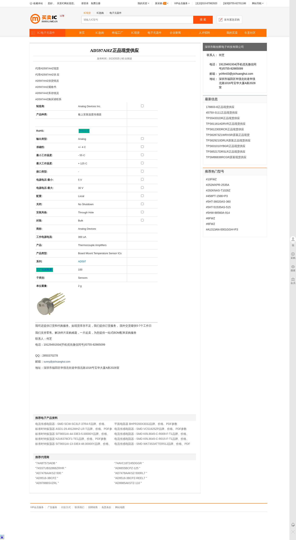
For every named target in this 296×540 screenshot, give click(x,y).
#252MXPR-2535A (217, 184)
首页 (82, 32)
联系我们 (79, 507)
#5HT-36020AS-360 (218, 201)
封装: (39, 220)
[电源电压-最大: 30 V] (142, 187)
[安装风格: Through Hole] (142, 212)
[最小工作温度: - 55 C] (142, 155)
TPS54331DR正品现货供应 (223, 118)
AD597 (82, 261)
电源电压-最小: (45, 179)
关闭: (39, 204)
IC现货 (87, 13)
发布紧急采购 (232, 19)
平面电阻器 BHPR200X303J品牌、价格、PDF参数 (145, 423)
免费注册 (95, 3)
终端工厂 (117, 32)
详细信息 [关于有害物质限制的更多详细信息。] (84, 130)
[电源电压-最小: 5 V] (142, 179)
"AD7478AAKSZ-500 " (49, 473)
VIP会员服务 (181, 3)
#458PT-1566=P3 (217, 196)
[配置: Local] (142, 195)
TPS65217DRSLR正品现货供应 (225, 151)
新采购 (160, 3)
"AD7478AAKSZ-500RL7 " (130, 473)
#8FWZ (210, 223)
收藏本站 (38, 3)
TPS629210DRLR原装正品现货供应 (228, 140)
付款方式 (66, 507)
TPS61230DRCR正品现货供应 (225, 129)
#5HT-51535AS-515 (218, 207)
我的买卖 (142, 3)
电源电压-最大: (45, 187)
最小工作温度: (44, 155)
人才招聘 (204, 32)
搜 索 (203, 19)
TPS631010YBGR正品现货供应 (225, 146)
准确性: (40, 147)
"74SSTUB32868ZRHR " (50, 468)
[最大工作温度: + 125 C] (142, 163)
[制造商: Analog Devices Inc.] (142, 106)
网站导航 (257, 3)
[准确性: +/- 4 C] (142, 146)
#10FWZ (211, 179)
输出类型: (41, 138)
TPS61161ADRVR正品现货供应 (226, 123)
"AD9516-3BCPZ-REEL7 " (130, 478)
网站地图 (120, 507)
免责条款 (106, 507)
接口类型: (41, 171)
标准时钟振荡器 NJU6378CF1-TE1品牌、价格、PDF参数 (70, 438)
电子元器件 (116, 13)
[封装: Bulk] (142, 220)
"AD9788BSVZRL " (47, 483)
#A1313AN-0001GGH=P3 (222, 229)
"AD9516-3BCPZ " (46, 478)
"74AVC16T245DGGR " (129, 463)
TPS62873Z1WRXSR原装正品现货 (228, 134)
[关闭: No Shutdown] (142, 204)
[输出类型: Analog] (142, 138)
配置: (39, 196)
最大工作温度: (44, 163)
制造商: (40, 106)
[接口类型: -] (142, 171)
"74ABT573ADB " (46, 463)
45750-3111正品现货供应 (222, 112)
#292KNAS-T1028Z (218, 190)
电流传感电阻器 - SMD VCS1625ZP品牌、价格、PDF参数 (150, 428)
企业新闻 (175, 32)
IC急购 (100, 13)
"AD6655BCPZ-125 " (127, 468)
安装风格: (41, 212)
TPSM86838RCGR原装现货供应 (226, 157)
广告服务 (52, 507)
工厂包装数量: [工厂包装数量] (44, 269)
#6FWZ (210, 218)
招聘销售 (93, 507)
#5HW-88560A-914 (218, 212)
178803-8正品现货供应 (220, 107)
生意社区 (250, 32)
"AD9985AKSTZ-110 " (128, 483)
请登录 (84, 3)
